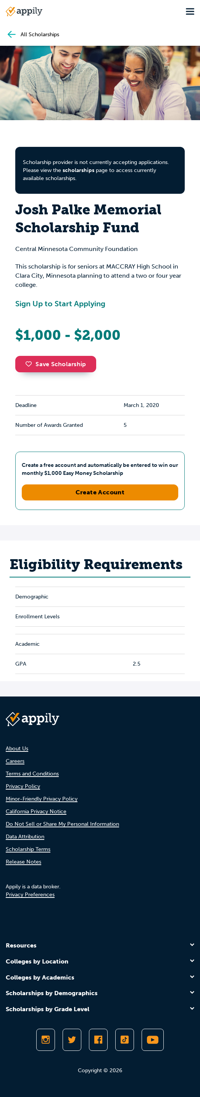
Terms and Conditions (32, 773)
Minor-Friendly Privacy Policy (41, 799)
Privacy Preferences (30, 894)
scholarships (78, 170)
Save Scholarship (56, 364)
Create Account (100, 492)
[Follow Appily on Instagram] (45, 1040)
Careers (15, 761)
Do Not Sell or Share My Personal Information (62, 824)
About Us (17, 748)
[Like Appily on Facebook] (98, 1040)
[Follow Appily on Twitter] (72, 1040)
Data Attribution (25, 836)
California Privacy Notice (36, 811)
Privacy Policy (23, 786)
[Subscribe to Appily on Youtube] (153, 1040)
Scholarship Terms (28, 849)
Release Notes (23, 862)
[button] (30, 364)
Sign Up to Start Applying (60, 303)
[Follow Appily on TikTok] (124, 1040)
